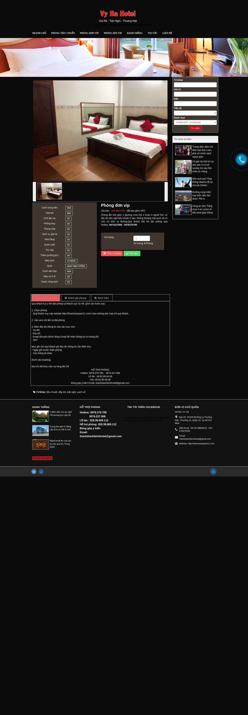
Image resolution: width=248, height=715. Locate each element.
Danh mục (179, 117)
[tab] (46, 298)
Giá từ (177, 89)
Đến (176, 99)
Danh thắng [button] (135, 33)
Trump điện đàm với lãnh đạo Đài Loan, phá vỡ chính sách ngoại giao (202, 151)
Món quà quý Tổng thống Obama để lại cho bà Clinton (202, 182)
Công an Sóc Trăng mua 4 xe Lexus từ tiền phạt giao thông (202, 209)
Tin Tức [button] (152, 33)
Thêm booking (112, 253)
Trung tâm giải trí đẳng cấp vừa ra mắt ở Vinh (60, 428)
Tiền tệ (177, 108)
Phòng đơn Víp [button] (89, 33)
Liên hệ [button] (167, 33)
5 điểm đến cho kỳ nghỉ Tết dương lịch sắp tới (61, 413)
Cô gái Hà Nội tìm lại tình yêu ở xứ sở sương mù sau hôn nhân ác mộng (203, 166)
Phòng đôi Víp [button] (113, 33)
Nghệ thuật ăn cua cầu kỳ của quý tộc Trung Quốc (60, 443)
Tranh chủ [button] (39, 33)
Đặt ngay (132, 253)
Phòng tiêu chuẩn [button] (63, 33)
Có (68, 218)
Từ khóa (178, 80)
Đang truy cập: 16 (42, 458)
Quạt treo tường (76, 266)
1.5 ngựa (71, 261)
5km (69, 208)
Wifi (69, 213)
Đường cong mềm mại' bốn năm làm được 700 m (201, 195)
